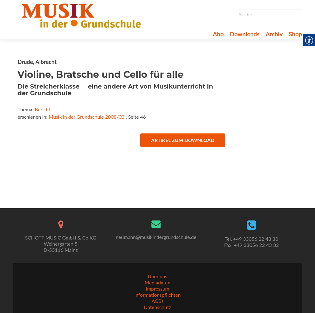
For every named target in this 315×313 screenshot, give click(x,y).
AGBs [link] (157, 301)
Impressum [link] (157, 288)
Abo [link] (218, 34)
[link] (82, 14)
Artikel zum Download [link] (182, 140)
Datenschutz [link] (157, 307)
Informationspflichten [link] (157, 295)
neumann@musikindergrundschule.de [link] (156, 237)
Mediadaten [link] (157, 282)
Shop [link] (295, 34)
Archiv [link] (274, 34)
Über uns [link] (157, 276)
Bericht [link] (42, 109)
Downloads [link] (244, 34)
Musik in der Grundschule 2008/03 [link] (86, 117)
